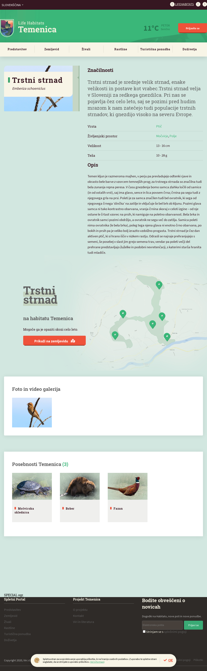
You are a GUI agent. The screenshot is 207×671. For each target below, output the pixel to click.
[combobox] (12, 5)
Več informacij (97, 661)
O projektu (80, 609)
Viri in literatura (83, 621)
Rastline (120, 49)
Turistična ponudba (155, 49)
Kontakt (78, 615)
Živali (86, 49)
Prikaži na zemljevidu (54, 341)
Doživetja (190, 49)
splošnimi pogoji (175, 631)
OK (170, 660)
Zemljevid (51, 49)
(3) (65, 464)
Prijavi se (193, 624)
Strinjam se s (165, 631)
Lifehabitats (182, 4)
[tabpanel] (32, 497)
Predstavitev (17, 49)
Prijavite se (193, 28)
